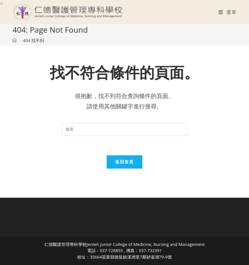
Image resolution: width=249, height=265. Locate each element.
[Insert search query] (124, 129)
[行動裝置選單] (227, 12)
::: (1, 3)
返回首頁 (124, 162)
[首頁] (14, 40)
